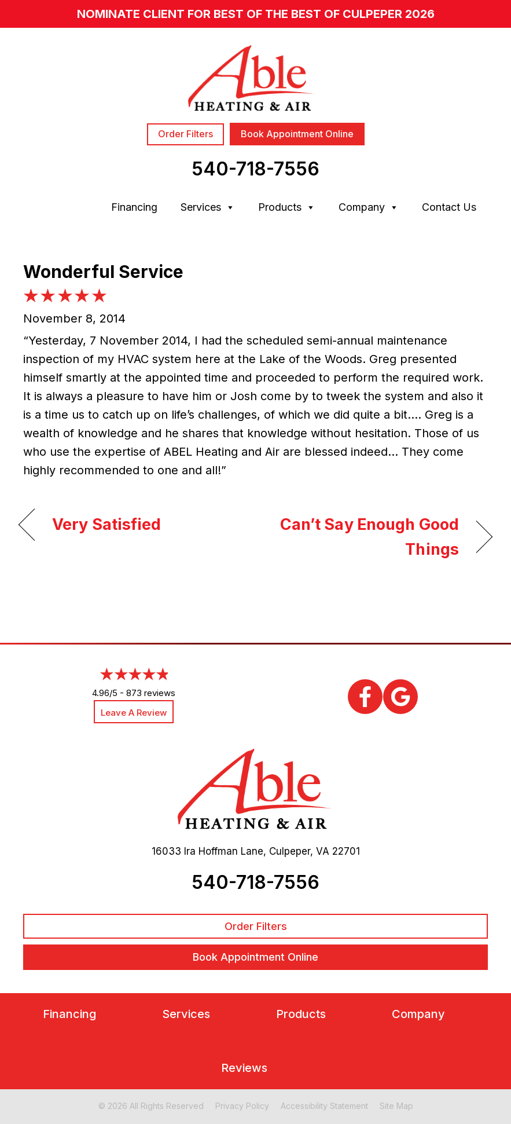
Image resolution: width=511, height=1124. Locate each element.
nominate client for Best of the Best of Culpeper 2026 (256, 14)
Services (208, 207)
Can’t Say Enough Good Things (364, 537)
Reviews (244, 1068)
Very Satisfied (106, 524)
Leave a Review (134, 712)
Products (286, 207)
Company (369, 207)
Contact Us (449, 207)
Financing (134, 207)
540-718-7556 (255, 169)
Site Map (396, 1106)
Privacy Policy (242, 1106)
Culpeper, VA (299, 851)
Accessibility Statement (324, 1106)
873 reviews (150, 692)
